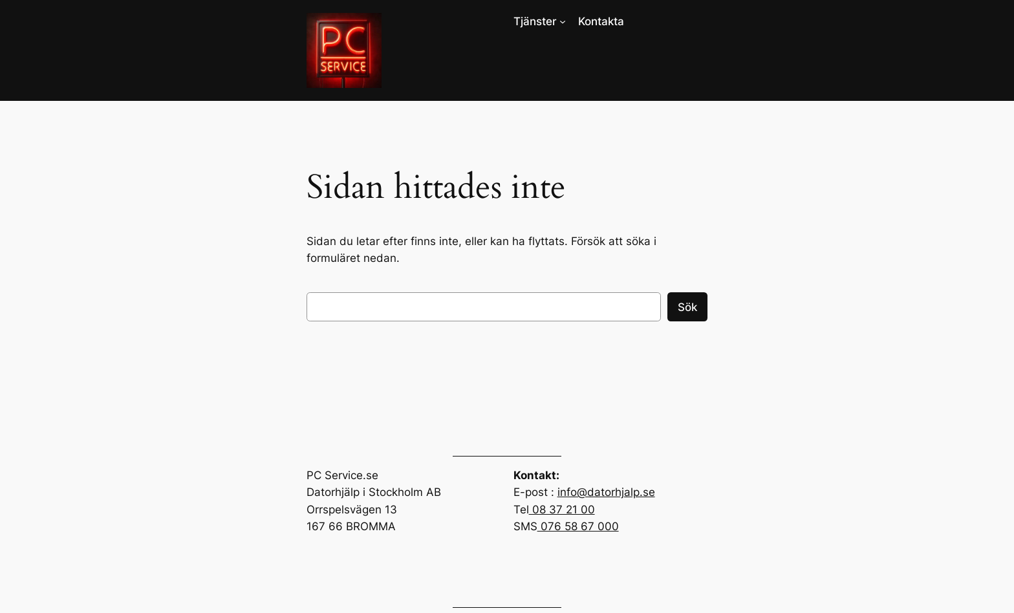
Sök (687, 307)
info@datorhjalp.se (606, 492)
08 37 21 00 (562, 509)
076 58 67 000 (578, 526)
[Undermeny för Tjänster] (562, 21)
